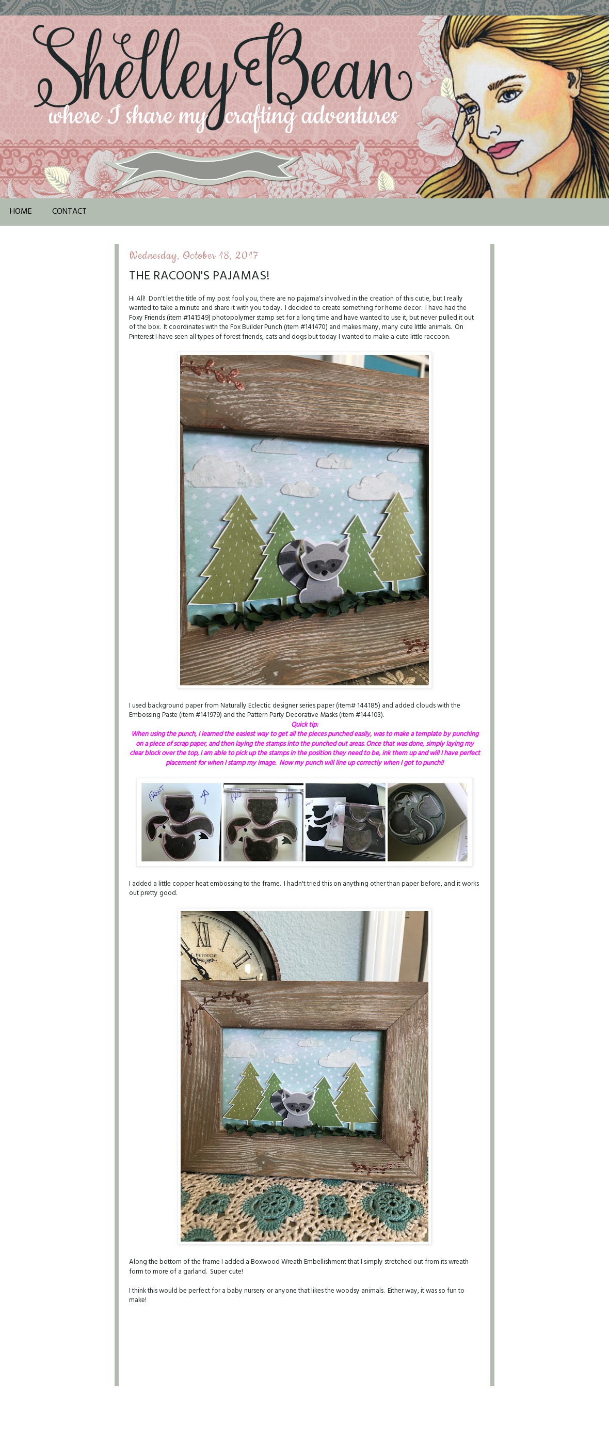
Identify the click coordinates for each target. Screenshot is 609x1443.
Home (21, 211)
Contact (69, 211)
